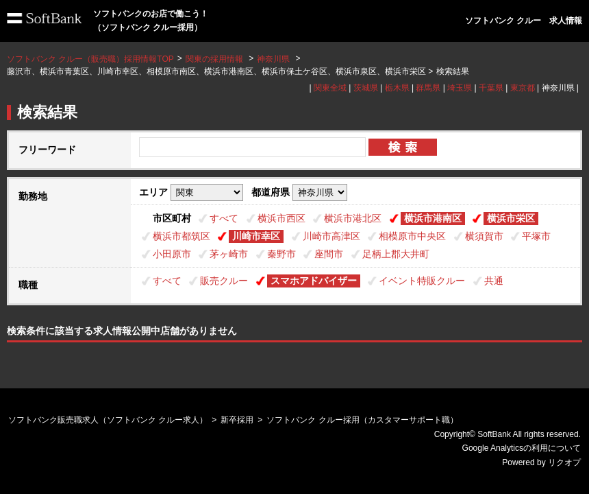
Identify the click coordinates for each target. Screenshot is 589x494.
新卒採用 (237, 420)
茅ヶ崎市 (229, 253)
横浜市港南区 (433, 218)
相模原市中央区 (412, 236)
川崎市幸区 (256, 236)
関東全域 (330, 88)
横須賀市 (484, 236)
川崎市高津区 (331, 236)
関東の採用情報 (215, 59)
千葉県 (491, 88)
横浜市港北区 (352, 218)
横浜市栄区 (511, 218)
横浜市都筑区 (181, 236)
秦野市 (281, 253)
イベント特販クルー (422, 280)
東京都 (522, 88)
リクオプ (564, 462)
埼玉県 (459, 88)
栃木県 (397, 88)
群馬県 (428, 88)
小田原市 (172, 253)
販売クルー (224, 280)
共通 (493, 280)
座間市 (328, 253)
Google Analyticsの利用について (521, 448)
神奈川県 (273, 59)
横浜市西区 (281, 218)
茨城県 (365, 88)
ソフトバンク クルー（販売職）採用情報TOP (90, 59)
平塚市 (536, 236)
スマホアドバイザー (314, 280)
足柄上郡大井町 (395, 253)
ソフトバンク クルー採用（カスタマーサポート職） (362, 420)
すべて (224, 218)
